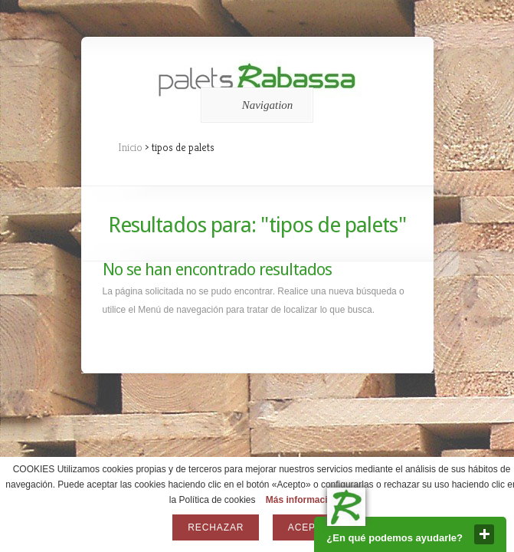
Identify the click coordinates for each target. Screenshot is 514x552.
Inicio (130, 147)
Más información (302, 500)
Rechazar (216, 527)
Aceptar (312, 527)
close (484, 534)
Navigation (254, 105)
